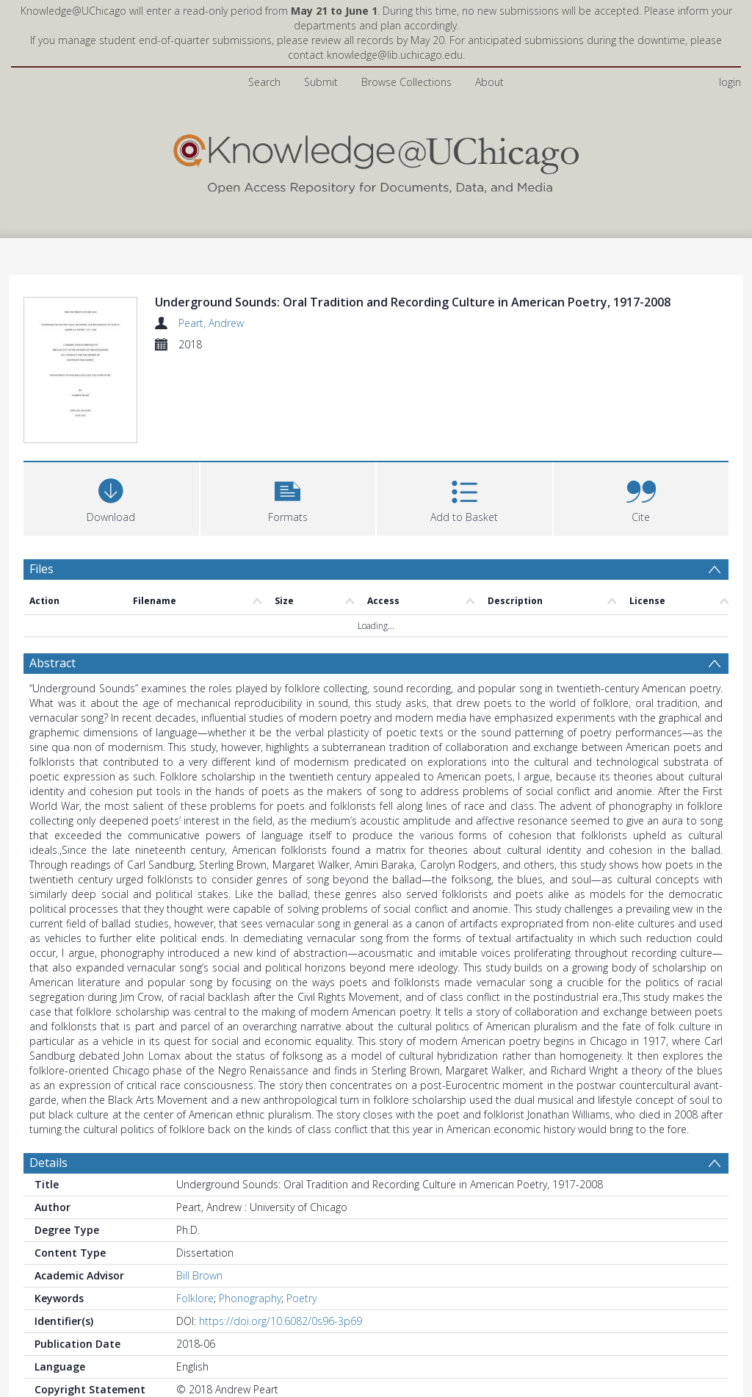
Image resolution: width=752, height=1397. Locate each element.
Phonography (250, 1212)
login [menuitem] (730, 82)
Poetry (301, 1212)
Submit (321, 82)
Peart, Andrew (211, 323)
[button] (288, 410)
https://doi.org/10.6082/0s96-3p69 (280, 1235)
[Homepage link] (376, 160)
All (181, 1341)
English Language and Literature (387, 1326)
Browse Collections (406, 82)
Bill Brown (199, 1189)
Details (48, 1077)
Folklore (195, 1212)
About (489, 82)
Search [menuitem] (264, 82)
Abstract (52, 577)
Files (41, 482)
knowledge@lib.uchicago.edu (395, 55)
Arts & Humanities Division (238, 1326)
